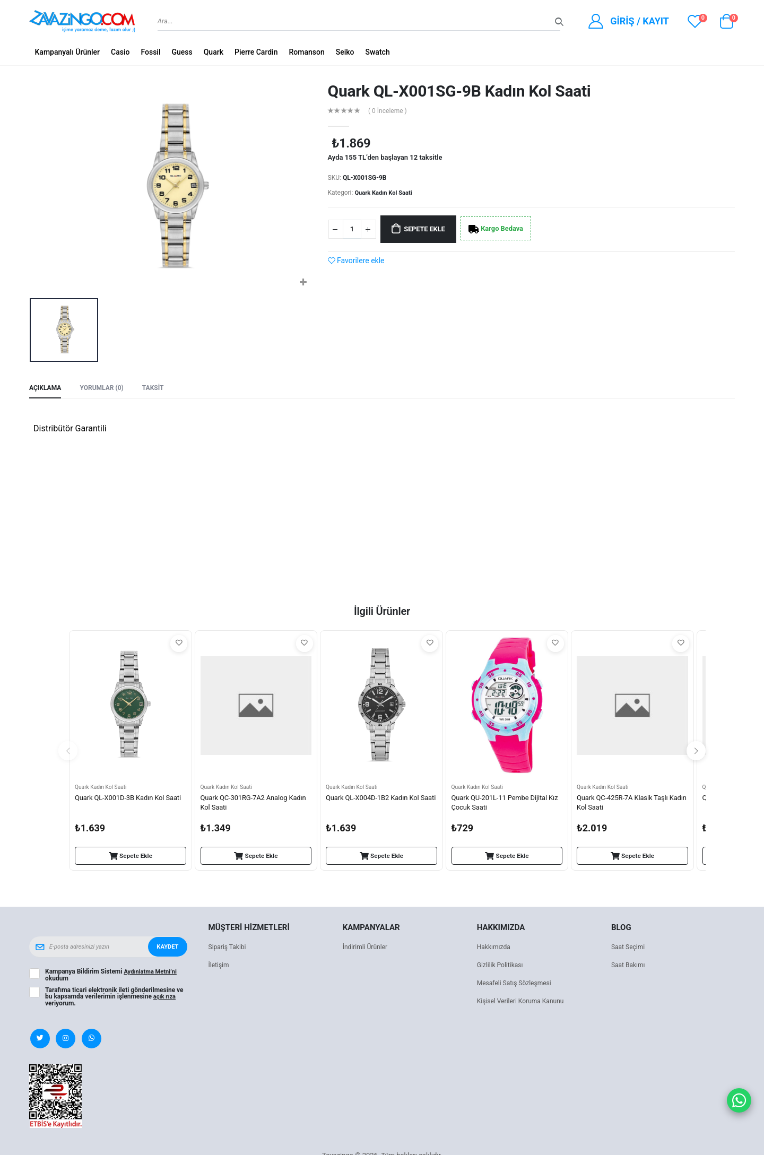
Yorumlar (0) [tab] (105, 389)
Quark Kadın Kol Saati (385, 192)
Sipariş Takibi (229, 949)
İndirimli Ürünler (367, 949)
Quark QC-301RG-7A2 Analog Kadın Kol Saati (247, 805)
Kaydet (166, 948)
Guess (181, 52)
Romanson (306, 52)
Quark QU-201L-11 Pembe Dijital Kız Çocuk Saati (502, 805)
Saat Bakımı (629, 967)
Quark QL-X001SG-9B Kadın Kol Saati (459, 91)
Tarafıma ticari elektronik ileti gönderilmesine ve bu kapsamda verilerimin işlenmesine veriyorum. (114, 998)
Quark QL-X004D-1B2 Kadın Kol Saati (376, 805)
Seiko (345, 52)
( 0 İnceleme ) (390, 110)
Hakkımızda (495, 949)
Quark (213, 52)
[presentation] (67, 752)
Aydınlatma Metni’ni (152, 973)
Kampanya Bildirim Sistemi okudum (113, 976)
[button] (726, 24)
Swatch (378, 52)
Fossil (150, 52)
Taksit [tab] (159, 389)
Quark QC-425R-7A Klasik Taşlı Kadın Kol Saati (626, 805)
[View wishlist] (695, 21)
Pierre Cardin (256, 52)
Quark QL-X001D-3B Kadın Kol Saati (123, 805)
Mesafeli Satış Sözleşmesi (517, 985)
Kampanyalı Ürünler (67, 52)
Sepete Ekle (431, 229)
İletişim (220, 967)
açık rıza (165, 998)
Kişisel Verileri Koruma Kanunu (524, 1003)
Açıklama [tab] (46, 389)
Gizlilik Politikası (502, 967)
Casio (120, 52)
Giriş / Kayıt (639, 21)
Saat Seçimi (629, 949)
